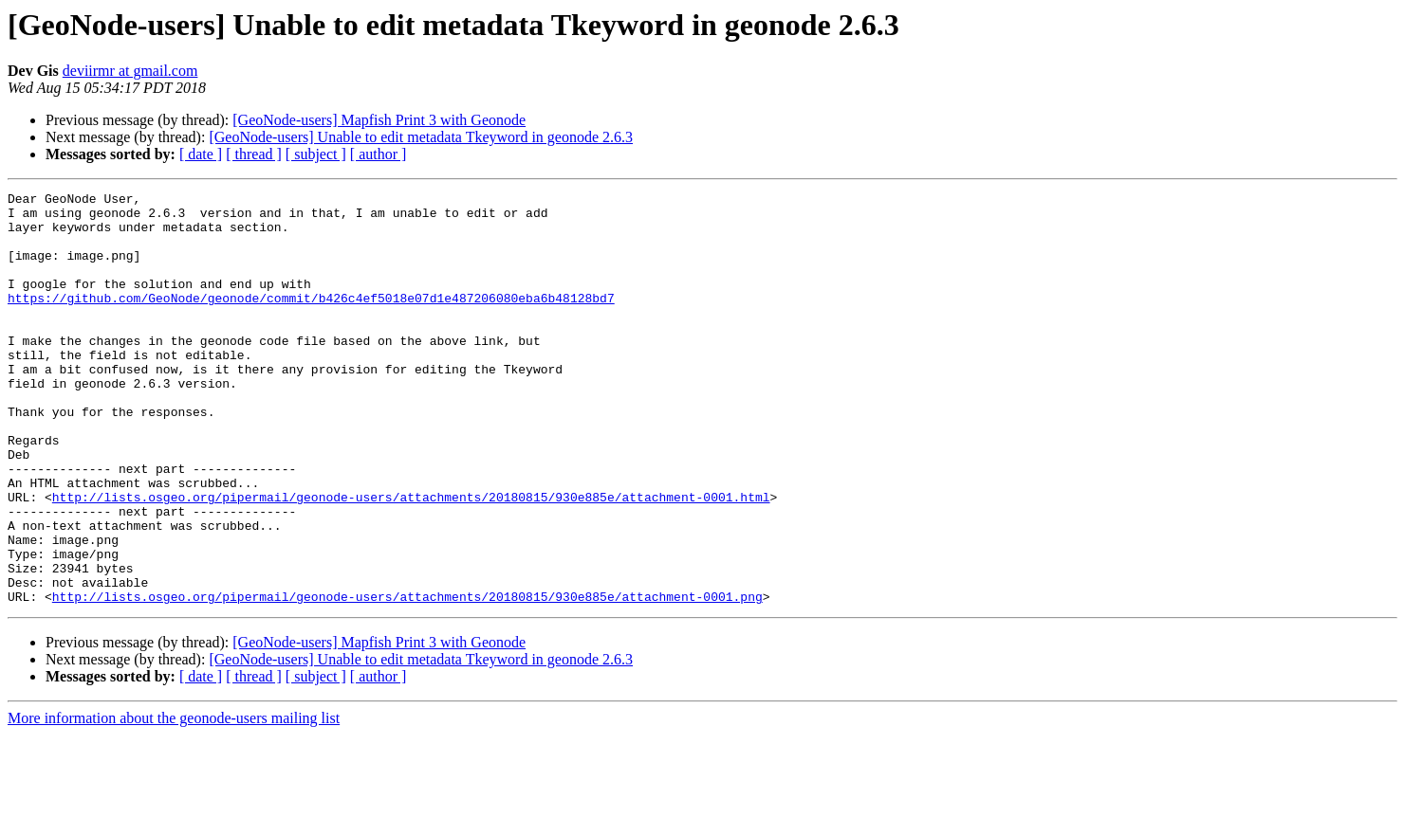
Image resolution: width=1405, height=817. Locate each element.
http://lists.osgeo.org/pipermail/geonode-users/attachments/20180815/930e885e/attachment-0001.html (411, 559)
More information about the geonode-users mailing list (174, 800)
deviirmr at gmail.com (130, 71)
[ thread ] (254, 154)
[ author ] (378, 154)
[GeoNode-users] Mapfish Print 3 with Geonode (379, 120)
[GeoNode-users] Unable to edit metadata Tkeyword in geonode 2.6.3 (421, 137)
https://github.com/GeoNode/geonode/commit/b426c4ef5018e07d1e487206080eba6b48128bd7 (311, 320)
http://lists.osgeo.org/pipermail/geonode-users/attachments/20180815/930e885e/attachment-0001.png (407, 678)
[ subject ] (316, 154)
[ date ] (200, 154)
